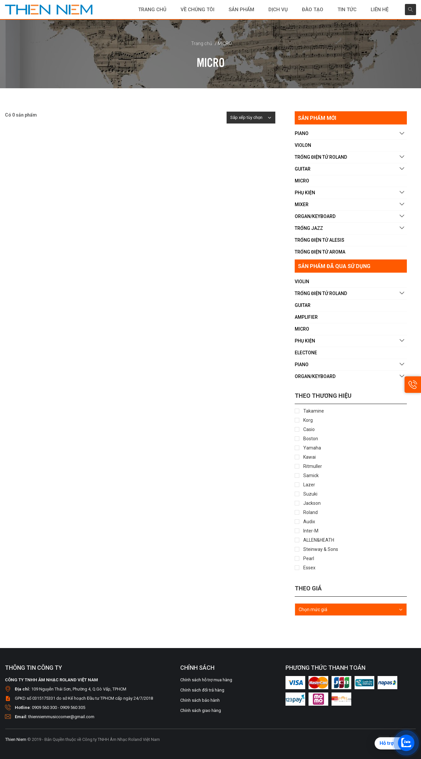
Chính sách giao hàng (200, 710)
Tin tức (347, 10)
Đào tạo (312, 10)
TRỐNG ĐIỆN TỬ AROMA (320, 252)
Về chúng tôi (197, 10)
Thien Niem (15, 739)
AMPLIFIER (306, 317)
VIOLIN (302, 281)
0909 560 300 (44, 707)
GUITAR (302, 169)
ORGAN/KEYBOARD (315, 216)
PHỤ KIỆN (305, 192)
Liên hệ (379, 10)
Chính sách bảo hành (200, 700)
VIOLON (303, 145)
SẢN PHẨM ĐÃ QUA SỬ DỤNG (334, 266)
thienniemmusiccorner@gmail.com (61, 716)
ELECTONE (306, 352)
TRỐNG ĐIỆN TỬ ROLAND (321, 157)
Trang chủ (152, 10)
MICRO (302, 180)
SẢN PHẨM (241, 10)
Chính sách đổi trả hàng (202, 690)
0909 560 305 (72, 707)
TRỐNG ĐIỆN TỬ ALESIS (319, 240)
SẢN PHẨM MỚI (317, 118)
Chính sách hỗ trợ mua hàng (206, 679)
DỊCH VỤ (278, 10)
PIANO (302, 133)
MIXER (302, 204)
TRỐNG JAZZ (309, 228)
